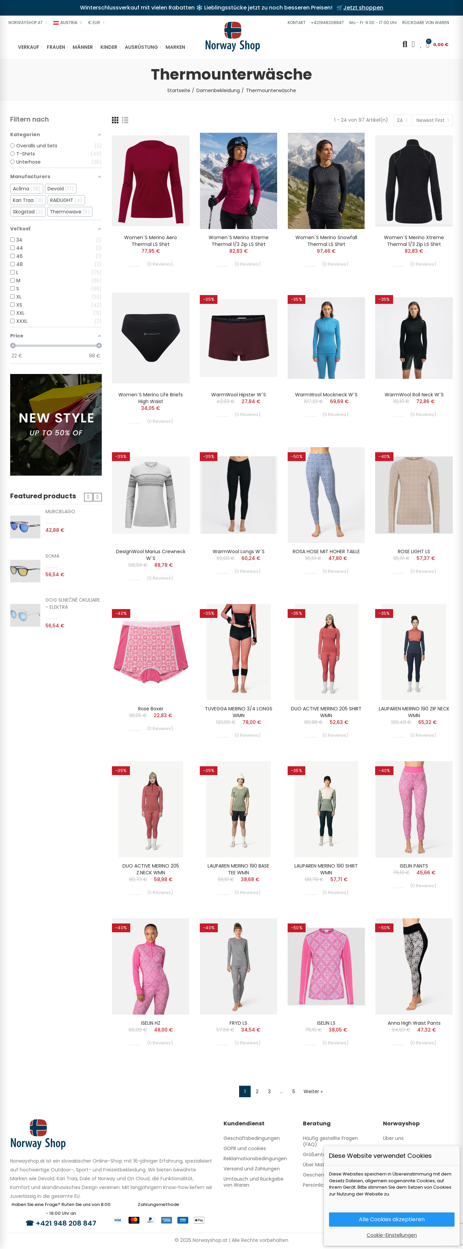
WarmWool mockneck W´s (326, 394)
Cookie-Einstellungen (392, 1235)
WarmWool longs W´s (239, 551)
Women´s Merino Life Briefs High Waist (150, 398)
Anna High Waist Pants (414, 1023)
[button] (295, 23)
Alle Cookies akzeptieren (392, 1219)
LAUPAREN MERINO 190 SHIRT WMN (326, 869)
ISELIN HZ (150, 1023)
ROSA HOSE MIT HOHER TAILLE (326, 551)
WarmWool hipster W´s (238, 394)
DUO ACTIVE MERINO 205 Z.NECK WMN (150, 869)
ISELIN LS (326, 1023)
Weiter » (313, 1091)
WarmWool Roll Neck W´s (414, 394)
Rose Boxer (150, 708)
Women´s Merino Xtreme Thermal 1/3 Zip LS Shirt (239, 241)
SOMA (52, 556)
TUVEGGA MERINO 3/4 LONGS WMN (238, 712)
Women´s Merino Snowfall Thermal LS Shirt (326, 241)
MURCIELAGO (60, 511)
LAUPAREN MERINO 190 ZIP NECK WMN (414, 712)
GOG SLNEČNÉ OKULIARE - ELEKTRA (72, 603)
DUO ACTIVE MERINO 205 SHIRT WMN (326, 712)
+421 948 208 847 (66, 1223)
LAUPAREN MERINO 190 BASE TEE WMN (238, 869)
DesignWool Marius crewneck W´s (151, 555)
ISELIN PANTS (414, 865)
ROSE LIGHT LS (414, 551)
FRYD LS (238, 1023)
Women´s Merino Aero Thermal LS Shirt (150, 241)
